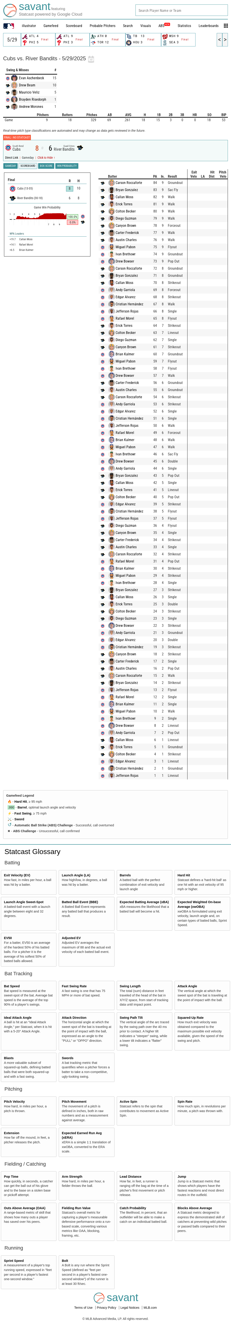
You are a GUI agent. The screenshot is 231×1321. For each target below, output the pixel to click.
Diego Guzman (130, 218)
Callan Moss (128, 197)
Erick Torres (128, 204)
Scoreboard (74, 26)
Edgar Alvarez (130, 297)
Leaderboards (209, 26)
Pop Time (11, 1176)
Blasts (9, 1058)
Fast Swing (23, 813)
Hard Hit (21, 801)
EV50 (8, 938)
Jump (182, 1176)
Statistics (184, 26)
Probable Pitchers (102, 26)
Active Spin (128, 1101)
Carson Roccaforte (133, 183)
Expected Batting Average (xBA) (144, 902)
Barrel (22, 807)
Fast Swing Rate (74, 986)
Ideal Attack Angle (18, 1017)
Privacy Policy (107, 1307)
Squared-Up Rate (191, 1017)
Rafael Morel (129, 318)
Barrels (125, 875)
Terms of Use (83, 1307)
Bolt (65, 1261)
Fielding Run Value (76, 1208)
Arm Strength (72, 1176)
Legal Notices (130, 1307)
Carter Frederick (131, 233)
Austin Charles (130, 240)
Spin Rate (185, 1101)
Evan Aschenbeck (31, 78)
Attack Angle (187, 986)
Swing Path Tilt (131, 1017)
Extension (11, 1133)
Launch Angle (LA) (76, 875)
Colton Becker (130, 211)
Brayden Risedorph (32, 99)
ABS (164, 26)
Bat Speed (12, 986)
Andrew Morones (31, 106)
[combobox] (181, 10)
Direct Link (12, 158)
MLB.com (150, 1307)
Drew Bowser (129, 261)
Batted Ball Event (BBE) (80, 902)
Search (128, 26)
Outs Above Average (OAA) (25, 1208)
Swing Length (130, 986)
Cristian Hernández (134, 304)
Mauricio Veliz (29, 92)
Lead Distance (131, 1176)
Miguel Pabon (130, 247)
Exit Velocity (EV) (17, 875)
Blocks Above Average (195, 1208)
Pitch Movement (74, 1101)
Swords (67, 1058)
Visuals (145, 26)
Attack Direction (74, 1017)
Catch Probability (133, 1208)
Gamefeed (51, 26)
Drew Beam (27, 85)
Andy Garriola (129, 290)
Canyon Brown (130, 225)
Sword (19, 819)
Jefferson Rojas (131, 311)
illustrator (29, 26)
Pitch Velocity (14, 1101)
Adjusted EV (71, 938)
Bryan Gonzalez (131, 190)
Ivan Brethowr (130, 254)
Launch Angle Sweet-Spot (24, 902)
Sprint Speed (14, 1261)
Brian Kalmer (129, 354)
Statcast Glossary (32, 852)
